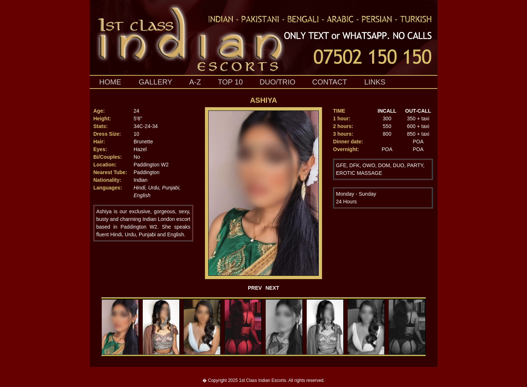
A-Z (195, 82)
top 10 (230, 82)
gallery (155, 82)
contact (329, 82)
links (374, 82)
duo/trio (277, 82)
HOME (110, 82)
